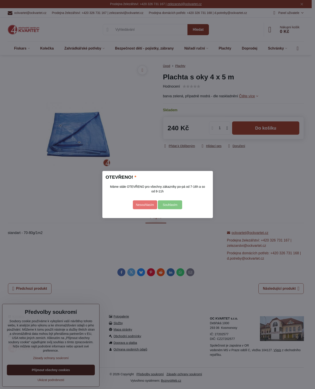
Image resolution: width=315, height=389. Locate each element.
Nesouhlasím (145, 205)
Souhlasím (170, 205)
